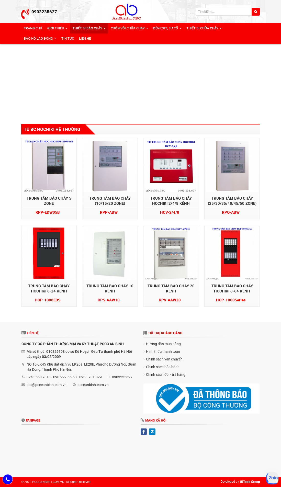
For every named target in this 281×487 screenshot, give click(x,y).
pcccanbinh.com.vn (93, 385)
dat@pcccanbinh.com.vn (46, 385)
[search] (256, 12)
